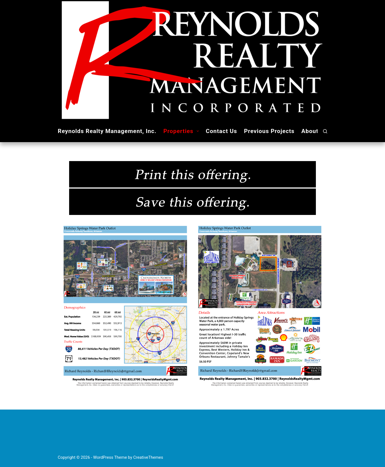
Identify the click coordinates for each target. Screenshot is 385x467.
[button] (197, 131)
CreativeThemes (148, 457)
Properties (182, 131)
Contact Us (221, 131)
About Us (318, 131)
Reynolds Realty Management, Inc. (107, 131)
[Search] (325, 131)
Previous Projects (269, 131)
